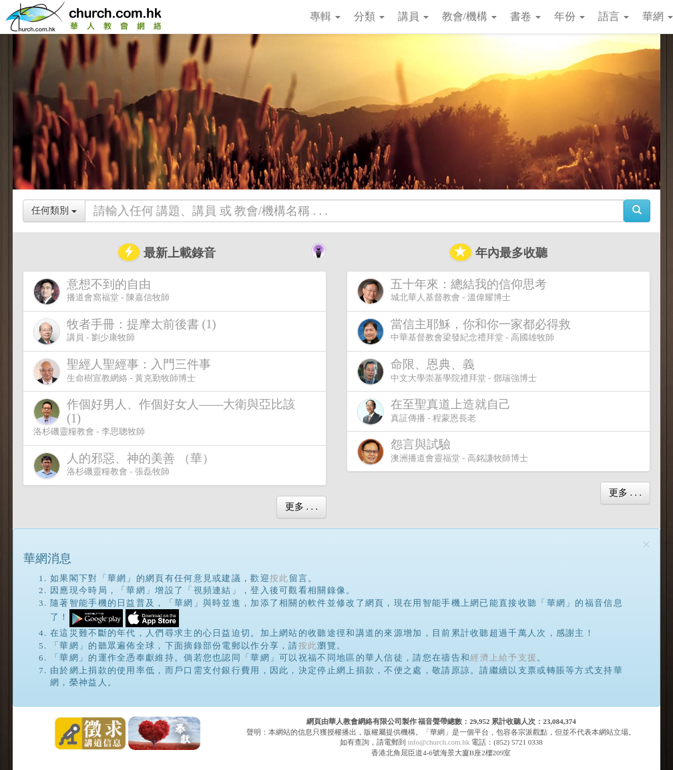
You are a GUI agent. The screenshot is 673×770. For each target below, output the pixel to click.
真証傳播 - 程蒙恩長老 (436, 411)
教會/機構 (469, 16)
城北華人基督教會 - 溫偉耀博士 (454, 291)
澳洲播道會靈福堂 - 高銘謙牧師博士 (442, 451)
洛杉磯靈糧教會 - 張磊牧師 (126, 465)
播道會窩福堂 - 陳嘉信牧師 (101, 291)
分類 (369, 16)
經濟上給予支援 (503, 658)
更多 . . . (301, 507)
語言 (613, 16)
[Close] (646, 545)
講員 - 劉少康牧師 (127, 331)
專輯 (325, 16)
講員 (413, 16)
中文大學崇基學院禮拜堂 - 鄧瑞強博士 (447, 371)
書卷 (525, 16)
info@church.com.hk (438, 742)
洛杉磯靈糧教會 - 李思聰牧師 (164, 417)
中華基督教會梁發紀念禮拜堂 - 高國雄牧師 (466, 331)
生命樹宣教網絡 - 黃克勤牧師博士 (124, 371)
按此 (279, 578)
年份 (569, 16)
